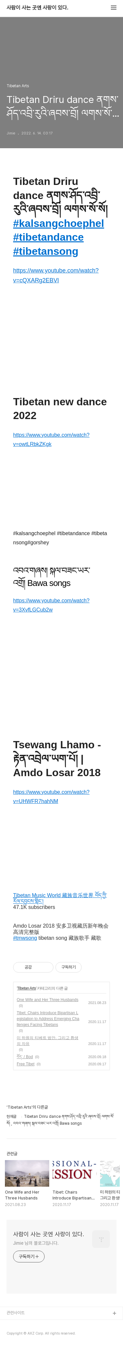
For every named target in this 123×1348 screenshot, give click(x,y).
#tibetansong (45, 251)
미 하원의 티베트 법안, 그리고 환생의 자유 (47, 1041)
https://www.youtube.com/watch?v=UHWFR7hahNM (51, 796)
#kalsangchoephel (58, 223)
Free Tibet (25, 1064)
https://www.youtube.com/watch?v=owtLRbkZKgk (51, 439)
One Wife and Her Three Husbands (47, 999)
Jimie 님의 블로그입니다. (35, 1243)
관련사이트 (16, 1312)
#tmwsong (25, 938)
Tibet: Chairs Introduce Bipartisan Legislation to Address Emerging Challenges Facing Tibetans (48, 1019)
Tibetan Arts (26, 988)
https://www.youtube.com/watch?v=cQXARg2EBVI (56, 275)
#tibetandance (48, 237)
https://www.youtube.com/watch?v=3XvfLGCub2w (51, 605)
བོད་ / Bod (25, 1057)
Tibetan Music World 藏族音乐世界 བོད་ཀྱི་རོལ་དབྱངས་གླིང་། (60, 898)
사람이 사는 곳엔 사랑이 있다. (37, 8)
